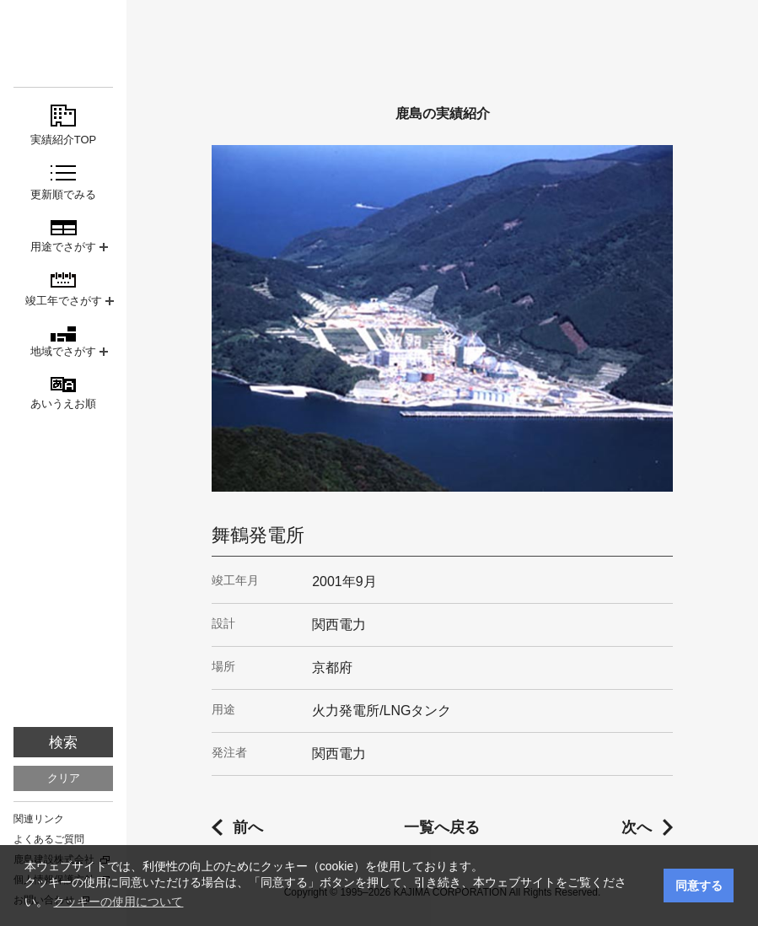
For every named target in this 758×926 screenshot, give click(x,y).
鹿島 (63, 43)
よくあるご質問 (48, 839)
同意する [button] (699, 885)
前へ (248, 827)
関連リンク (38, 819)
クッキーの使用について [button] (118, 901)
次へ (636, 827)
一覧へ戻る (442, 827)
